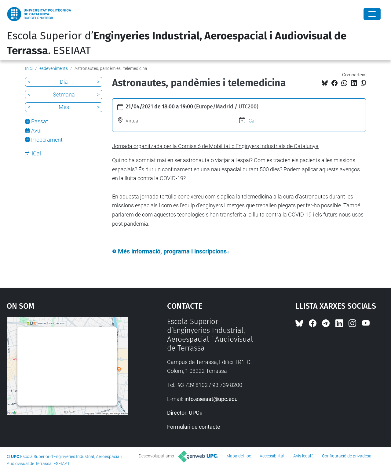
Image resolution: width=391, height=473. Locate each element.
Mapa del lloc (238, 455)
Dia (64, 81)
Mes (64, 107)
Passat (39, 121)
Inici (29, 68)
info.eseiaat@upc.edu (211, 399)
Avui (36, 130)
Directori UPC (183, 412)
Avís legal (302, 455)
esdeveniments (53, 68)
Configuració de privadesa (346, 455)
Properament (47, 139)
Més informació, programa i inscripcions (172, 251)
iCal (251, 121)
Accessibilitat (272, 455)
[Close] (372, 14)
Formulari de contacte (193, 427)
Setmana (64, 94)
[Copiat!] (363, 83)
